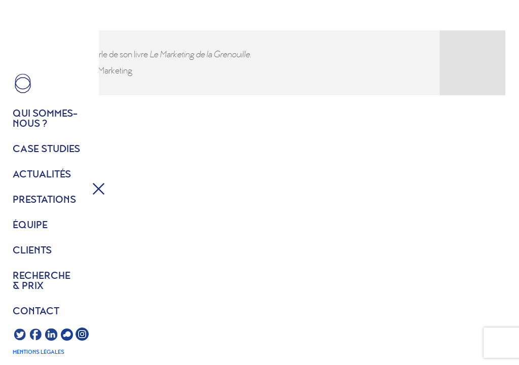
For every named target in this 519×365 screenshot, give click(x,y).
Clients (32, 251)
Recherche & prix (41, 281)
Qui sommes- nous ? (45, 119)
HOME (23, 84)
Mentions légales (38, 352)
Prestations (44, 200)
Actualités (42, 174)
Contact (36, 311)
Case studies (46, 149)
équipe (30, 225)
